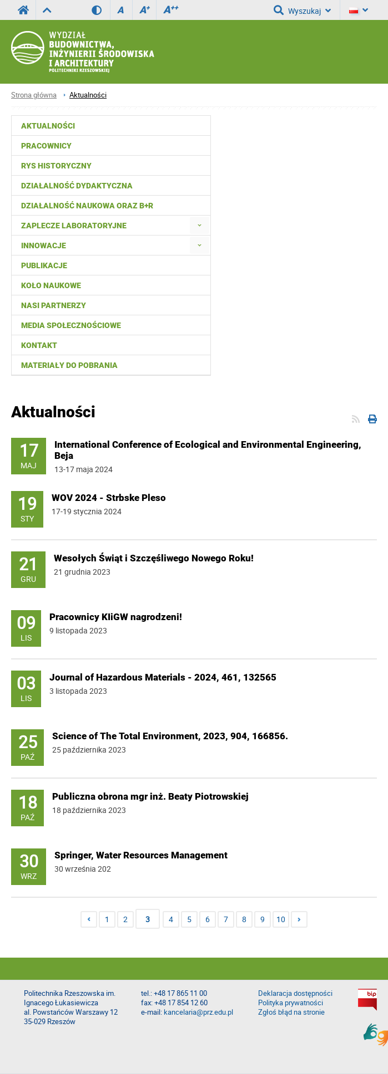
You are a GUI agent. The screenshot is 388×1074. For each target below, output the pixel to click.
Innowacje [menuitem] (43, 245)
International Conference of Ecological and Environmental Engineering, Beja (207, 450)
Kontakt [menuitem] (39, 345)
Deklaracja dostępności (295, 993)
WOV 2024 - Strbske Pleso (109, 497)
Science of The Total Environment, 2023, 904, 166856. (170, 735)
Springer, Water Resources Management (141, 855)
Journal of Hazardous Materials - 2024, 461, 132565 (162, 677)
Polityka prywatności (290, 1002)
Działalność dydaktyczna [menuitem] (77, 185)
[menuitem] (199, 225)
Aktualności (88, 95)
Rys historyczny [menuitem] (56, 165)
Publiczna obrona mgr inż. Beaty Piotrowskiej (150, 796)
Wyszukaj (302, 10)
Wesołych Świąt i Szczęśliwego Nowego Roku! (154, 558)
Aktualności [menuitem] (48, 125)
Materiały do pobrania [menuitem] (69, 365)
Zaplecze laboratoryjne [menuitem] (74, 225)
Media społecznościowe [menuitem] (71, 325)
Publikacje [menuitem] (44, 265)
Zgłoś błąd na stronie (291, 1012)
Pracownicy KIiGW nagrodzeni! (115, 616)
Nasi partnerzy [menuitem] (53, 305)
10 (280, 919)
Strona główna (34, 95)
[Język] (358, 10)
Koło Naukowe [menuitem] (51, 285)
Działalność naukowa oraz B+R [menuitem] (87, 205)
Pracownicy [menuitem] (46, 145)
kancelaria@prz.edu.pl (198, 1012)
